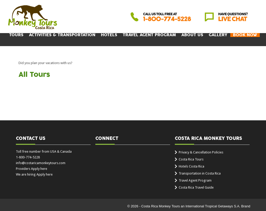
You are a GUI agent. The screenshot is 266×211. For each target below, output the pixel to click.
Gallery (218, 35)
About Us (192, 35)
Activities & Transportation (62, 35)
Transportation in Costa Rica (200, 173)
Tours (16, 35)
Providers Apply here (31, 169)
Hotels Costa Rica (191, 166)
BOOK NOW (245, 35)
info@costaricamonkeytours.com (40, 163)
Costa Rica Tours (191, 159)
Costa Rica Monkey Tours (32, 17)
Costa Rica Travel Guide (196, 187)
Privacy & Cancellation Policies (201, 152)
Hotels (109, 35)
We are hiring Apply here (34, 174)
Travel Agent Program (149, 35)
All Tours (34, 74)
